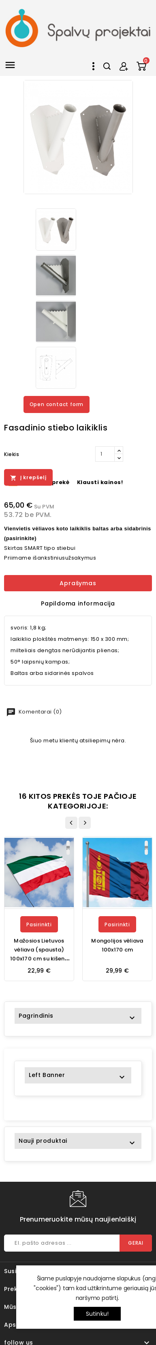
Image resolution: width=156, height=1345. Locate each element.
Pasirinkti (39, 924)
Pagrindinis (36, 1016)
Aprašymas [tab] (78, 583)
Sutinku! (97, 1314)
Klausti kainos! (100, 482)
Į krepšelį (28, 477)
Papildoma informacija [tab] (78, 603)
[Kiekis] (105, 454)
